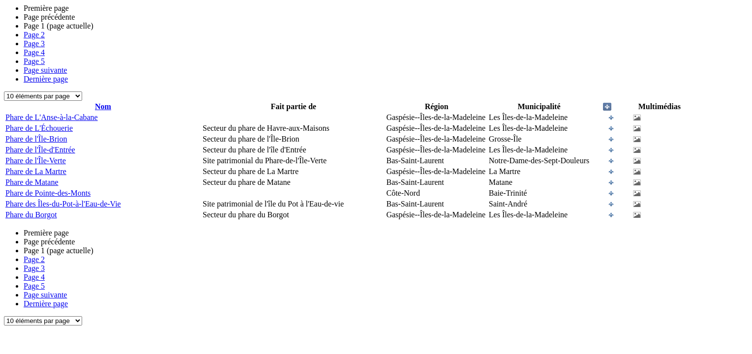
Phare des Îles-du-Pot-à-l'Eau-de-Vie (63, 204)
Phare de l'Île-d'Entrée (40, 150)
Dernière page (46, 79)
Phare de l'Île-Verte (35, 160)
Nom (103, 106)
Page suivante (45, 70)
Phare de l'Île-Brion (36, 139)
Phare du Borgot (31, 214)
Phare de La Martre (35, 171)
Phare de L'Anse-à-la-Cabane (51, 117)
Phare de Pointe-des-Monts (47, 193)
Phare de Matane (32, 182)
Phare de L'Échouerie (39, 128)
